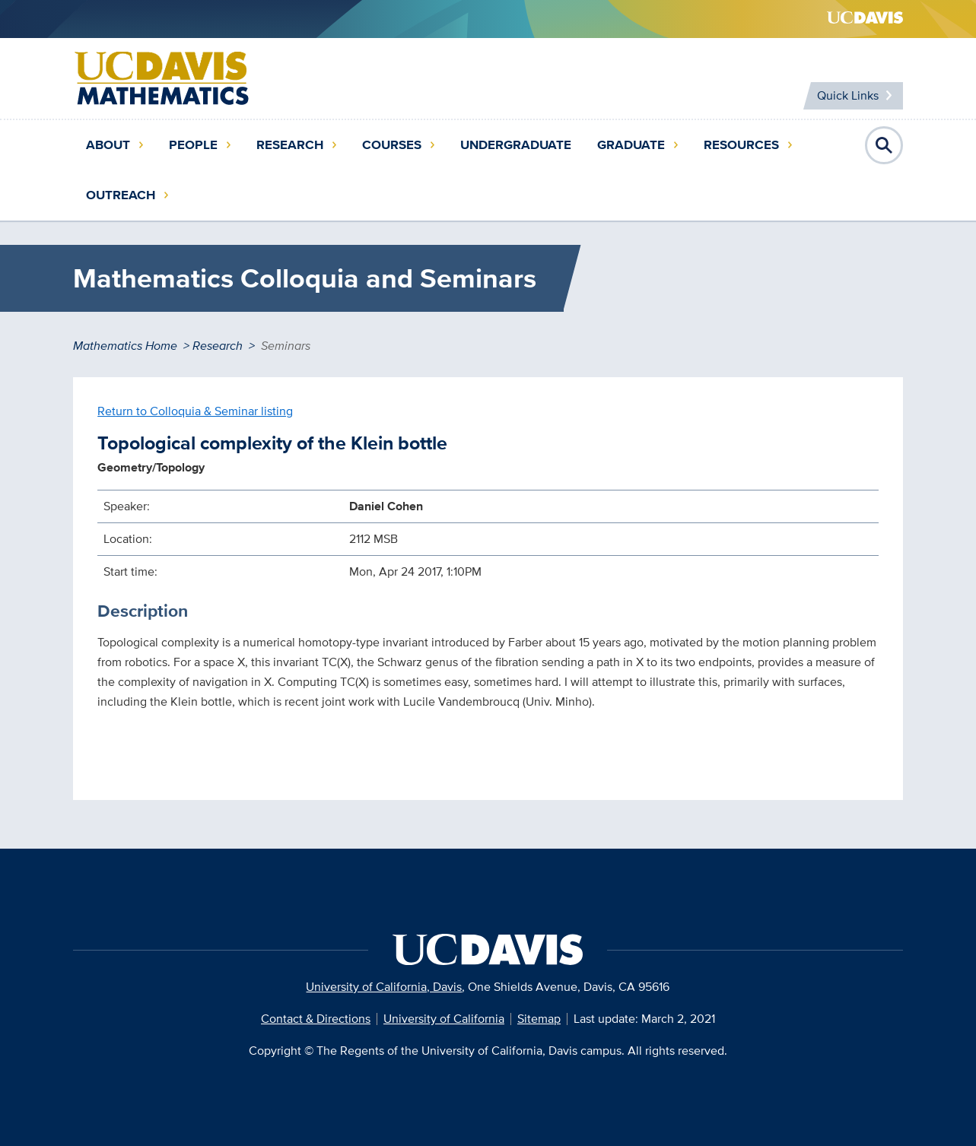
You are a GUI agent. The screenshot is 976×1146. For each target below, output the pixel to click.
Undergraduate (515, 144)
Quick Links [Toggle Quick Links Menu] (848, 95)
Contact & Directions (315, 1018)
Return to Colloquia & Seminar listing (195, 411)
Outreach (120, 195)
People (193, 144)
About (108, 144)
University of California (443, 1018)
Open (884, 145)
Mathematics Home (125, 345)
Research (289, 144)
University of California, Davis (384, 986)
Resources (741, 144)
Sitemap (539, 1018)
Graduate (631, 144)
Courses (391, 144)
